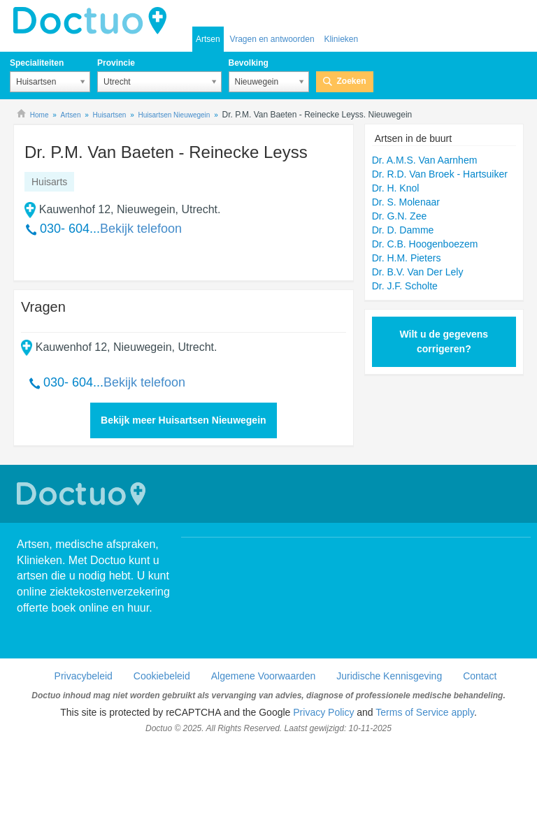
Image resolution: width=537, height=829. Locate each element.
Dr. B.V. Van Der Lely (418, 271)
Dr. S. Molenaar (406, 202)
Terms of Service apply (424, 712)
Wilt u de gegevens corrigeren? (443, 341)
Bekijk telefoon (141, 229)
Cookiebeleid (162, 676)
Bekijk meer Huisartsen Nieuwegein (183, 420)
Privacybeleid (84, 676)
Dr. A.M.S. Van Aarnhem (425, 160)
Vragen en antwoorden (272, 39)
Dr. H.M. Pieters (406, 258)
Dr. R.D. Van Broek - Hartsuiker (440, 174)
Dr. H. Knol (396, 188)
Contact (479, 676)
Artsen (208, 39)
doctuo (93, 21)
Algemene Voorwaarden (263, 676)
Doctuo (83, 493)
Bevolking (248, 63)
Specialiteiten (37, 63)
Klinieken (341, 39)
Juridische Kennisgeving (389, 676)
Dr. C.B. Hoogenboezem (425, 244)
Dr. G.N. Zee (399, 216)
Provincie (116, 63)
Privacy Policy (323, 712)
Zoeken (351, 81)
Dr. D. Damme (403, 230)
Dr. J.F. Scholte (405, 285)
